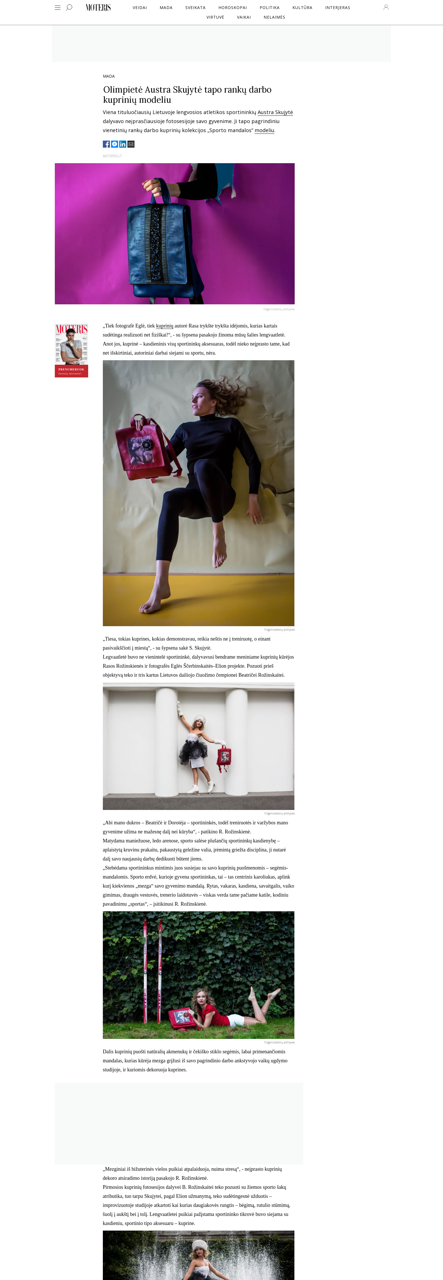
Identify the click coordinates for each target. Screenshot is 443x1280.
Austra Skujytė (275, 112)
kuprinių (164, 326)
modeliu (264, 130)
